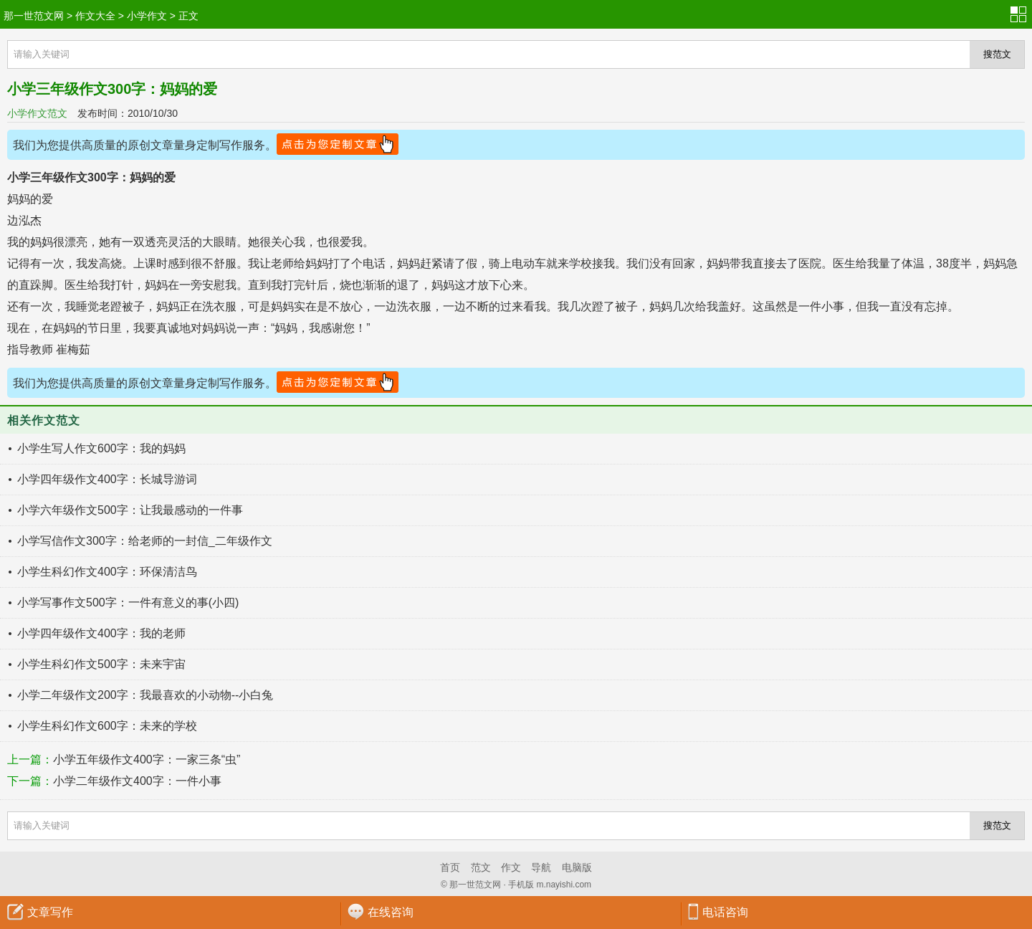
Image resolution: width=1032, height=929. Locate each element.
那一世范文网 (34, 16)
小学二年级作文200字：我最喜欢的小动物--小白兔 (145, 695)
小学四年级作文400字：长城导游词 (107, 479)
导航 (541, 867)
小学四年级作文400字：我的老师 (101, 633)
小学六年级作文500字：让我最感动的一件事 (130, 510)
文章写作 (50, 912)
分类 (1021, 14)
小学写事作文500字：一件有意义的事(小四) (128, 602)
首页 (450, 867)
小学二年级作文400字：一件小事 (137, 781)
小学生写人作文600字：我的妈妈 (101, 448)
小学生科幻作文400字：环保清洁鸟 (107, 572)
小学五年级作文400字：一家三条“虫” (146, 759)
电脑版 (577, 867)
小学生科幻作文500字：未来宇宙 (101, 664)
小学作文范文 (37, 113)
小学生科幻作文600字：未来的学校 (107, 726)
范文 (481, 867)
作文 (511, 867)
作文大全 (95, 16)
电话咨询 (725, 912)
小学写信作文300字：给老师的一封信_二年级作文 (144, 541)
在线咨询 (391, 912)
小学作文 (147, 16)
